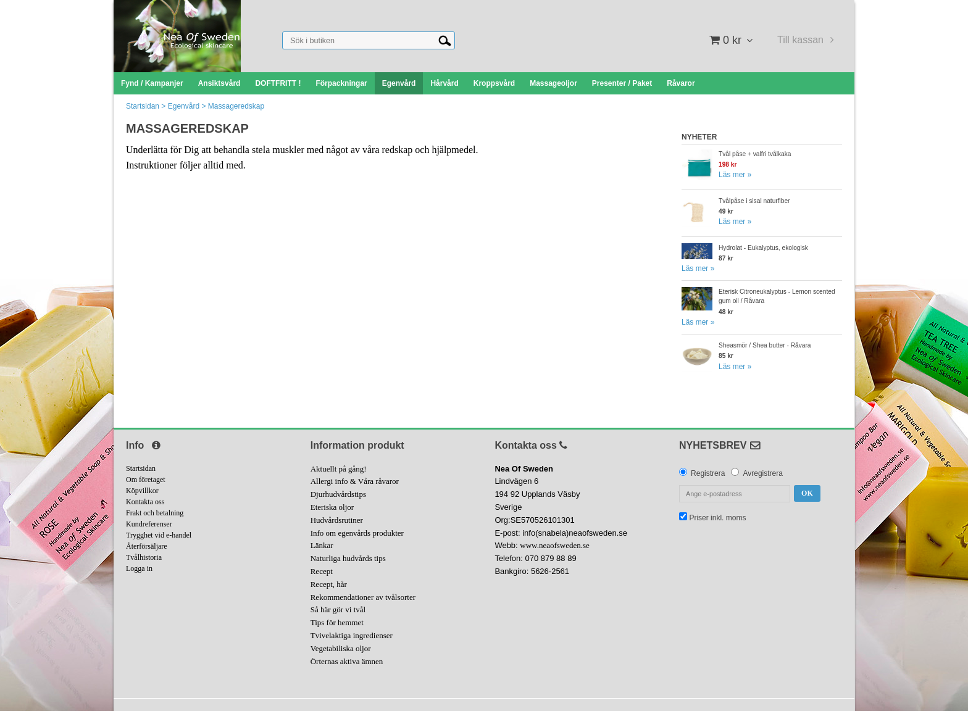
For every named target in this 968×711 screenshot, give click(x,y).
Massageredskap (236, 106)
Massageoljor (553, 83)
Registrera (708, 473)
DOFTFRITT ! (278, 83)
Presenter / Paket (622, 83)
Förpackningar (341, 83)
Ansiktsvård (219, 83)
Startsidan (142, 106)
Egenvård (399, 83)
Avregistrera (762, 473)
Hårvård (444, 83)
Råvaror (681, 83)
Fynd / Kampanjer (152, 83)
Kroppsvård (494, 83)
